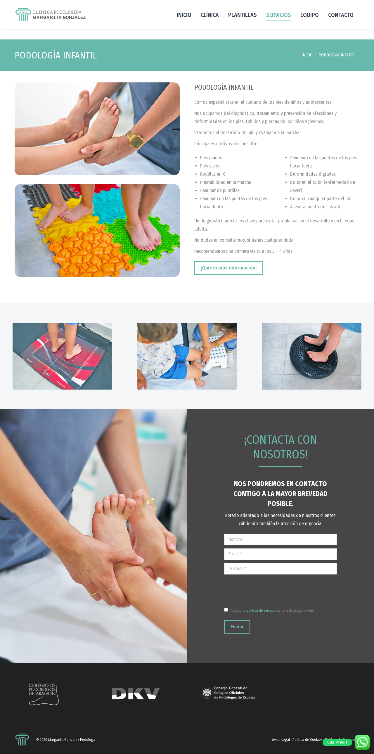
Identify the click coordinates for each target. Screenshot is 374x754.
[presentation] (268, 588)
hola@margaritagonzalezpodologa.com (297, 5)
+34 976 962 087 (32, 5)
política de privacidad (263, 610)
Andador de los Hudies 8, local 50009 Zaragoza (99, 5)
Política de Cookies (307, 739)
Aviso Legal (281, 739)
